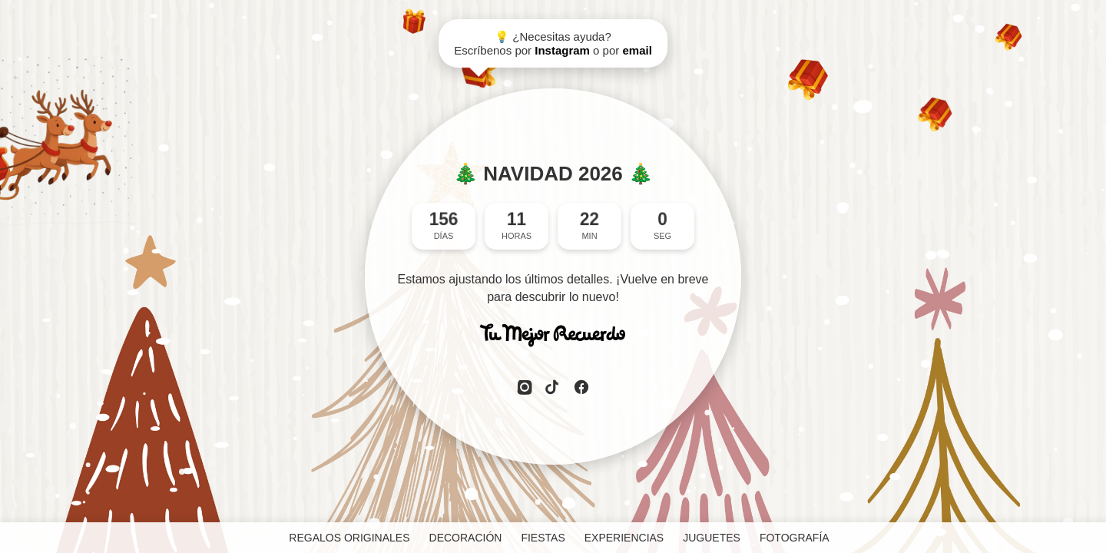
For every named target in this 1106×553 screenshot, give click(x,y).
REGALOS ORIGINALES (349, 537)
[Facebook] (581, 389)
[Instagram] (524, 389)
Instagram (562, 50)
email (636, 50)
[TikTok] (553, 389)
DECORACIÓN (465, 537)
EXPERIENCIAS (624, 537)
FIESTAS (543, 537)
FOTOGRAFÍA (795, 537)
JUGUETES (711, 537)
